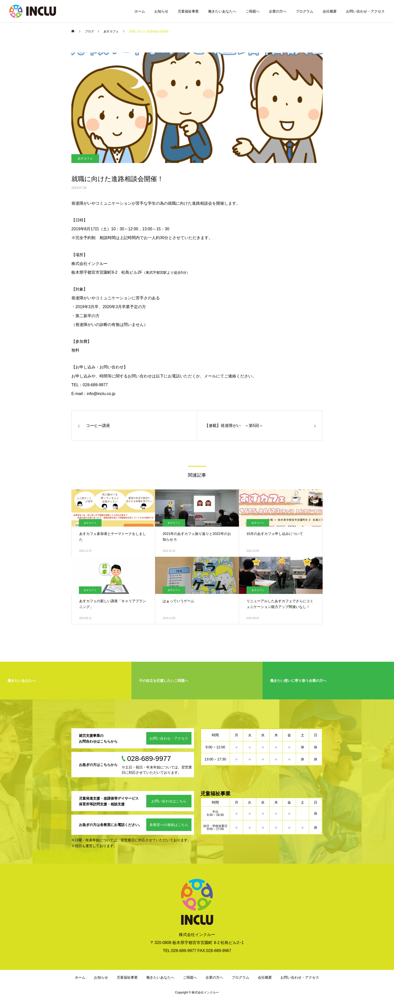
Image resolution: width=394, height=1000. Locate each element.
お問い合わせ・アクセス (365, 11)
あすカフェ (85, 158)
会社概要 (330, 11)
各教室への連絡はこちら (169, 825)
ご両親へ (252, 11)
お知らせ (161, 11)
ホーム (139, 11)
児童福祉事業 (188, 11)
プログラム (304, 11)
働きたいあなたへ (222, 11)
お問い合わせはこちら (168, 801)
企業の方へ (277, 11)
